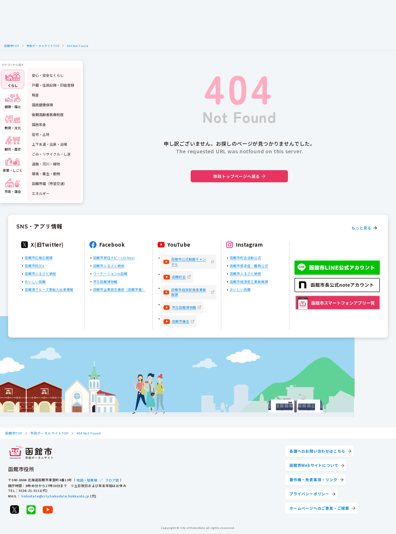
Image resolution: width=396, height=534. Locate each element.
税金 (35, 94)
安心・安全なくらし (48, 75)
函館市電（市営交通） (49, 183)
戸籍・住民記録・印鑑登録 (53, 85)
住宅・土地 (40, 134)
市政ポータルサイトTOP (43, 46)
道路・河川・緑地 (46, 163)
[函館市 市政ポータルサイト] (31, 452)
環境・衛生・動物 (46, 173)
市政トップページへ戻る (239, 176)
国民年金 (39, 124)
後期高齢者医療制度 (48, 114)
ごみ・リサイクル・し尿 (51, 154)
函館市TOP (11, 46)
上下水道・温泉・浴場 (49, 144)
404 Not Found (77, 46)
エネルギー (40, 193)
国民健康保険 (42, 104)
